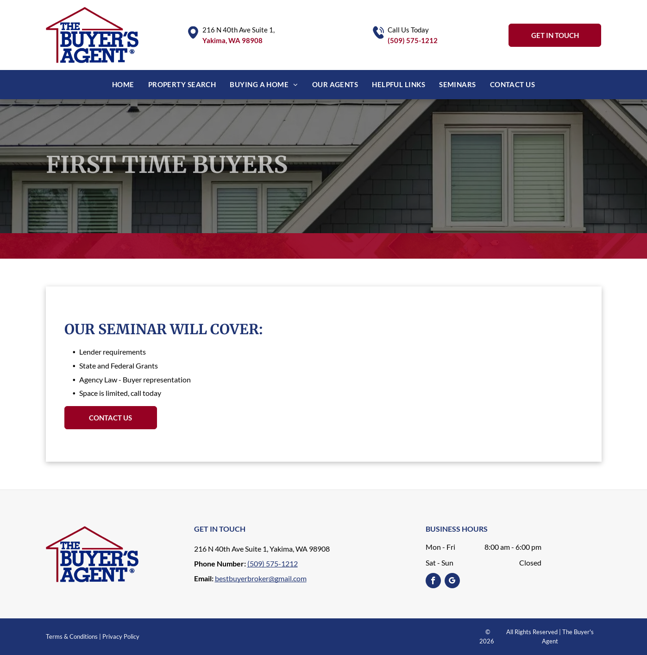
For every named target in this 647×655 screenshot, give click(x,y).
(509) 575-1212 (413, 40)
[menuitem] (123, 84)
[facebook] (433, 582)
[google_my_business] (452, 582)
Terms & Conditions (72, 636)
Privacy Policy (120, 636)
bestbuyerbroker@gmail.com (261, 578)
